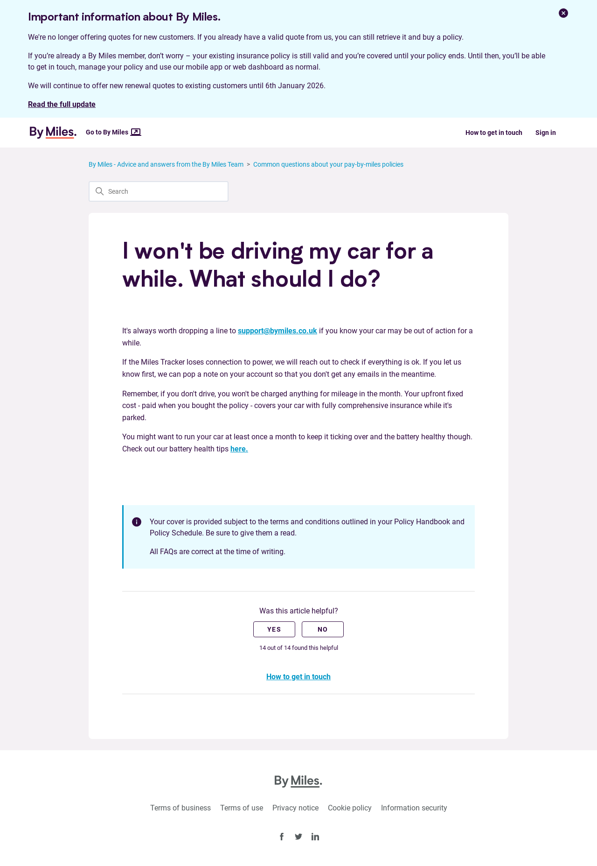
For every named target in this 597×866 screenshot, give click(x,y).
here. (239, 448)
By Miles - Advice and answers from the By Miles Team (166, 164)
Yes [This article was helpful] (274, 629)
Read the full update (62, 104)
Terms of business (180, 807)
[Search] (159, 191)
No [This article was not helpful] (323, 629)
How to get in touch (493, 132)
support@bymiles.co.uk (277, 330)
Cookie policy (350, 807)
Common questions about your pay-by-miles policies (328, 164)
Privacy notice (295, 807)
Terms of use (241, 807)
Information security (414, 807)
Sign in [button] (545, 132)
